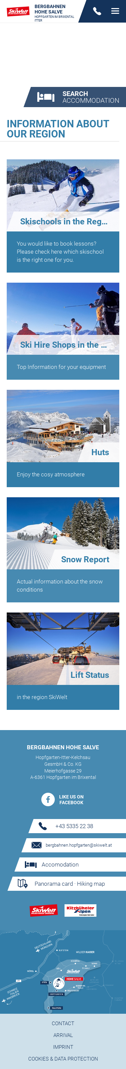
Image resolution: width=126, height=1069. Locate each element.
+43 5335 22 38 (74, 826)
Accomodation (59, 864)
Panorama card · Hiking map (69, 883)
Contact (63, 1023)
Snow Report (85, 559)
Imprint (63, 1047)
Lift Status (90, 675)
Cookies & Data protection (63, 1059)
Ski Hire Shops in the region (69, 345)
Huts (100, 452)
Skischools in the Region (66, 221)
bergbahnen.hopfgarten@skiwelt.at (79, 845)
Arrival (63, 1035)
